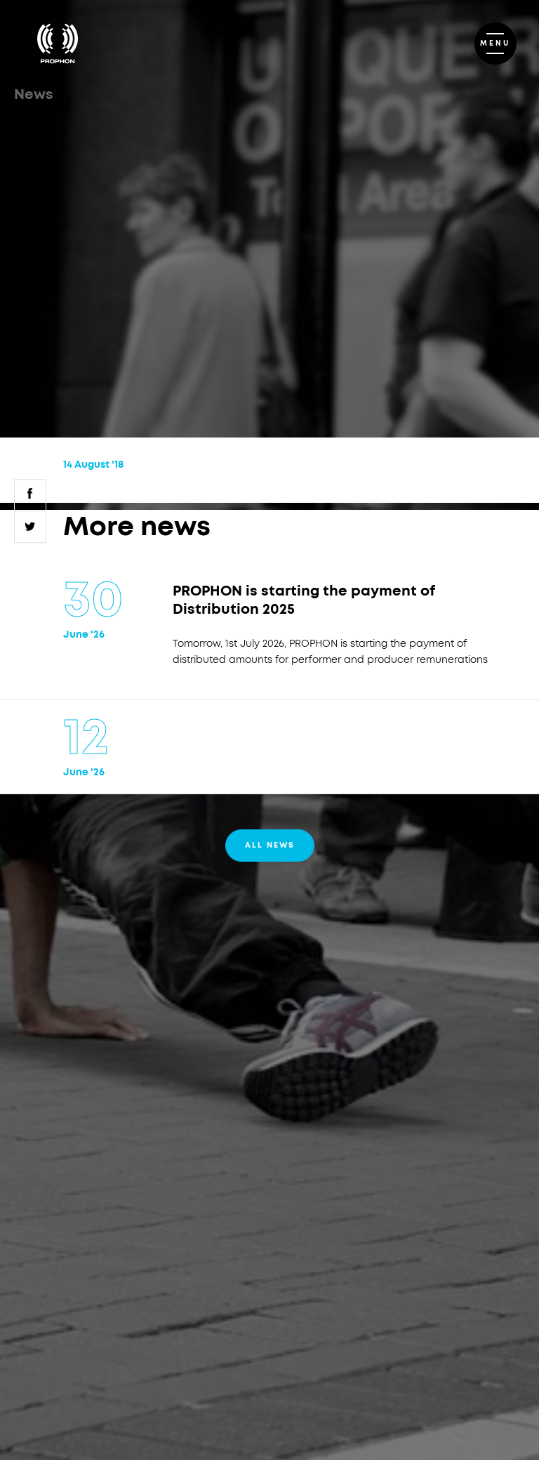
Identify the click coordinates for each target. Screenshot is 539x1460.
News (33, 95)
